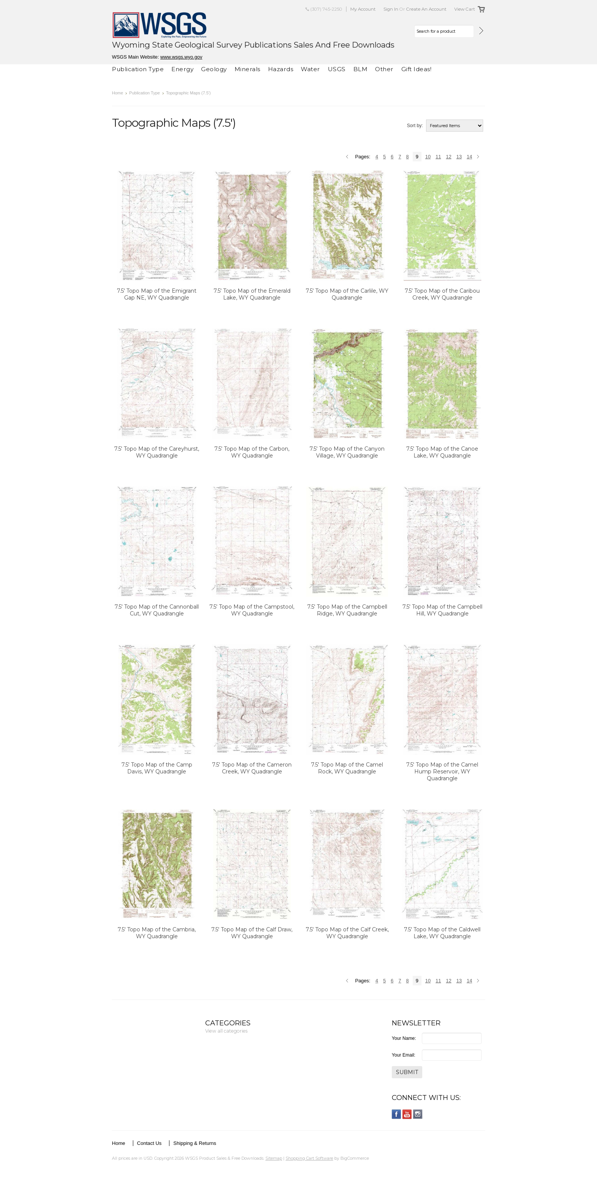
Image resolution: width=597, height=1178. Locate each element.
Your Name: (404, 1038)
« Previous (348, 157)
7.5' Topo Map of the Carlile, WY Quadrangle (347, 294)
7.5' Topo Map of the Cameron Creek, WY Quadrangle (252, 768)
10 (428, 156)
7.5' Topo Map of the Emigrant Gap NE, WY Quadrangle (156, 294)
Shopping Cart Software (309, 1158)
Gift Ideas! (416, 69)
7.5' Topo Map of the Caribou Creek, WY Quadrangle (442, 294)
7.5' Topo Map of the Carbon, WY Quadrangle (251, 452)
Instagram (418, 1114)
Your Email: (403, 1055)
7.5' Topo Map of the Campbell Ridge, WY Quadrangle (347, 610)
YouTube (407, 1114)
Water (310, 69)
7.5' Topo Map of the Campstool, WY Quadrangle (251, 610)
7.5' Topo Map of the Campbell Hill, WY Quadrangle (442, 610)
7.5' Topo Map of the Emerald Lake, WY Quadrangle (252, 294)
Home (117, 93)
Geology (214, 69)
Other (384, 69)
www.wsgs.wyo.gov (181, 57)
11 (438, 156)
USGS (337, 69)
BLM (360, 69)
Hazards (281, 69)
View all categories (226, 1031)
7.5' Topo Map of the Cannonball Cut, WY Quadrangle (157, 610)
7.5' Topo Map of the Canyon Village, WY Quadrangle (347, 452)
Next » (479, 157)
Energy (182, 69)
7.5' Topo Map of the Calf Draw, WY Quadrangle (251, 933)
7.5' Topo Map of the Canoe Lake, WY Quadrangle (442, 452)
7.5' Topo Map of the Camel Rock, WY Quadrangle (347, 768)
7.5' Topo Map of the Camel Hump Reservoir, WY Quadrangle (442, 771)
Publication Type (138, 69)
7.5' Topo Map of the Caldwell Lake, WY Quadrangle (442, 933)
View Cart (464, 9)
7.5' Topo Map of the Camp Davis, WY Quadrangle (156, 768)
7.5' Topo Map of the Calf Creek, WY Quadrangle (347, 933)
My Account (363, 9)
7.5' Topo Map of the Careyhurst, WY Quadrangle (156, 452)
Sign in (390, 9)
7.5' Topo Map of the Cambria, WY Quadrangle (157, 933)
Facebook (396, 1114)
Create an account (426, 9)
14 (469, 156)
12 (448, 156)
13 (459, 156)
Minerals (247, 69)
